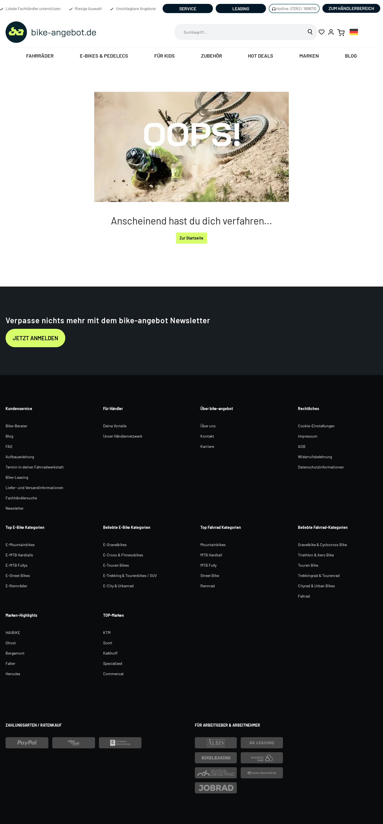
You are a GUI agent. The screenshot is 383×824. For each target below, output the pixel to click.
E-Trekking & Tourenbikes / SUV (130, 575)
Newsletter (15, 508)
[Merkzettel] (321, 32)
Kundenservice (19, 408)
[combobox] (239, 32)
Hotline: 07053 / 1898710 (296, 8)
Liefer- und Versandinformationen (34, 487)
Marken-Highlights (21, 615)
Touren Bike (308, 565)
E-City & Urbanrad (118, 585)
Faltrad (304, 596)
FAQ (9, 446)
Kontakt (207, 436)
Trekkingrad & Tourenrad (319, 575)
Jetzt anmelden (35, 338)
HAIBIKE (13, 632)
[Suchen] (310, 32)
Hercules (13, 673)
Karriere (207, 446)
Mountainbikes (213, 544)
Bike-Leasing (17, 477)
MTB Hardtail (211, 554)
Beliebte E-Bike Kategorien (126, 527)
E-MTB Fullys (17, 565)
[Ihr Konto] (331, 32)
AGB (301, 446)
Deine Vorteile (114, 425)
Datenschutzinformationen (321, 467)
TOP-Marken (113, 615)
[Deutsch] (354, 32)
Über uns (208, 425)
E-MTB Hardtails (19, 554)
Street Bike (209, 575)
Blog (9, 436)
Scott (107, 642)
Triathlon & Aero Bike (316, 554)
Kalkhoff (110, 653)
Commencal (113, 673)
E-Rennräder (16, 585)
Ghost (11, 642)
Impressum (307, 436)
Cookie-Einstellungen (316, 425)
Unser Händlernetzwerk (122, 436)
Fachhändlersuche (21, 497)
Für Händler (113, 408)
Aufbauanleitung (20, 456)
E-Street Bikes (18, 575)
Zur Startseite (191, 238)
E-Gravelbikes (115, 544)
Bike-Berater (16, 425)
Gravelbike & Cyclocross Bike (322, 544)
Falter (10, 663)
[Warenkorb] (341, 32)
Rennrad (207, 585)
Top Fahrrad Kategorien (220, 527)
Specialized (112, 663)
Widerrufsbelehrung (315, 456)
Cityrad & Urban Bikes (316, 585)
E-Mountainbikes (20, 544)
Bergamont (15, 653)
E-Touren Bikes (116, 565)
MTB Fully (208, 565)
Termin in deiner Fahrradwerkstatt (35, 467)
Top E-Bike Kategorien (25, 527)
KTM (107, 632)
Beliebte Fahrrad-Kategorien (323, 527)
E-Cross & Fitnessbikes (123, 554)
